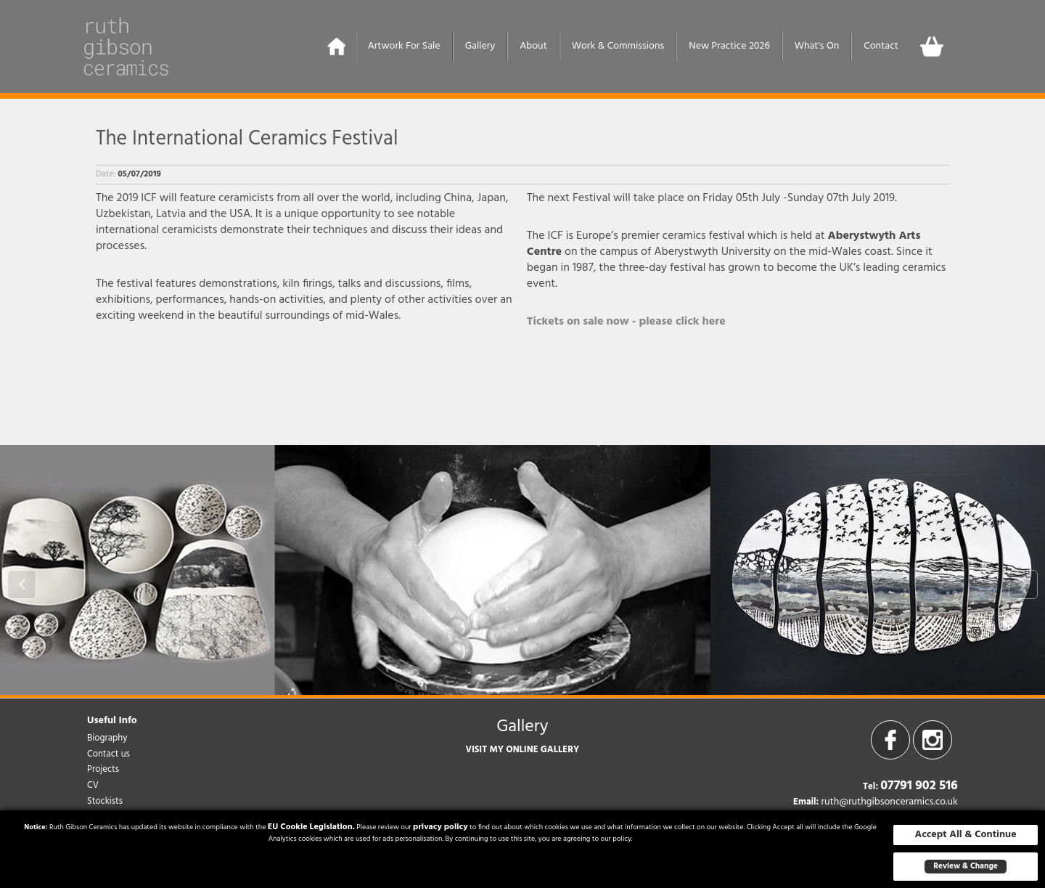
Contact (881, 46)
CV (93, 785)
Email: (806, 802)
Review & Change (965, 866)
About (533, 46)
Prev (21, 584)
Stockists (105, 801)
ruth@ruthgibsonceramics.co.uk (889, 802)
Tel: (870, 787)
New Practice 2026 (729, 46)
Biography (107, 738)
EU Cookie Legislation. (311, 827)
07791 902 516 (919, 786)
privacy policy (440, 827)
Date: (105, 174)
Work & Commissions (618, 46)
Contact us (108, 754)
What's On (817, 46)
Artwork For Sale (404, 46)
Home (337, 46)
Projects (103, 769)
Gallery (480, 46)
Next (1023, 584)
